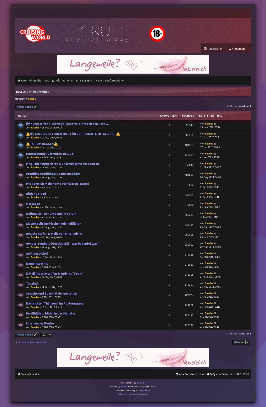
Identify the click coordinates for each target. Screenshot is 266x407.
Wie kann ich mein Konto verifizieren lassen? (57, 184)
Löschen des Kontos (40, 324)
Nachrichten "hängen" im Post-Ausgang (55, 304)
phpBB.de (145, 390)
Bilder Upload (36, 194)
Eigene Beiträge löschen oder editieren (53, 224)
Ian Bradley (142, 383)
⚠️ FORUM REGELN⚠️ (42, 144)
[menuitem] (236, 49)
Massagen (33, 204)
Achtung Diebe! (37, 254)
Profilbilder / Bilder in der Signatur (50, 314)
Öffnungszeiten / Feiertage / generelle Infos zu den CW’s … (67, 124)
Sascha (32, 98)
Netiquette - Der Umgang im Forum (51, 214)
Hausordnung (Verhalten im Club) (50, 154)
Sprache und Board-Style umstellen (51, 294)
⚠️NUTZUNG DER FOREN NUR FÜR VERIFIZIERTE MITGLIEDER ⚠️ (73, 134)
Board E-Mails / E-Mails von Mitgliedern (54, 234)
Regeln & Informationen (32, 92)
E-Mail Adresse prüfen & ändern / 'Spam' (54, 274)
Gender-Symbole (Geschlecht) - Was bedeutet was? (62, 244)
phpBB (124, 386)
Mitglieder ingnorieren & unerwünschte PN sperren (62, 164)
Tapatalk (32, 284)
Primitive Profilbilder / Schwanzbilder (53, 174)
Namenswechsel (37, 264)
